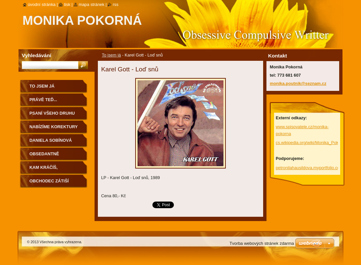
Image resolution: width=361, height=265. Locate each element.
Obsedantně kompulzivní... (45, 156)
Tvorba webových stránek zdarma (261, 243)
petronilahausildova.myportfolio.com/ (310, 167)
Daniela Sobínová (50, 140)
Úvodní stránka (42, 4)
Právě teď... (43, 99)
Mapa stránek (91, 4)
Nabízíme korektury (53, 126)
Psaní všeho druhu (52, 113)
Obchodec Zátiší (49, 180)
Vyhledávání (36, 55)
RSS (115, 4)
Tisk (67, 4)
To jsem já (111, 55)
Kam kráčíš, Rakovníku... (44, 169)
